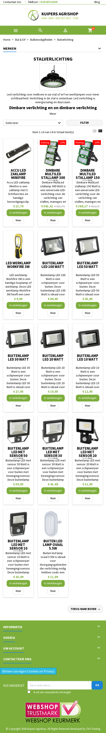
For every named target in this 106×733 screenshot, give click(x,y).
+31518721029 (48, 2)
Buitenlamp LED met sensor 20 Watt (87, 454)
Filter (84, 123)
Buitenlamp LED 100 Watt (52, 265)
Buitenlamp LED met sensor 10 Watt (18, 546)
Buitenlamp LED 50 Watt (87, 265)
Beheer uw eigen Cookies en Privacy (28, 671)
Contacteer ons (12, 2)
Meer (53, 114)
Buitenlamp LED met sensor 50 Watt (18, 454)
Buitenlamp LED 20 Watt (53, 357)
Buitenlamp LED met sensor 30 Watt (53, 454)
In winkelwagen (18, 212)
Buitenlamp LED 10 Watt (87, 357)
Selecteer (34, 123)
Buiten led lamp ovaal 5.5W (53, 545)
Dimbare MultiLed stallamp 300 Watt (53, 176)
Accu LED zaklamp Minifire (18, 174)
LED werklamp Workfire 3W (18, 265)
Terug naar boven (86, 609)
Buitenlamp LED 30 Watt (18, 357)
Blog (97, 2)
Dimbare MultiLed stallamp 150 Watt (88, 176)
